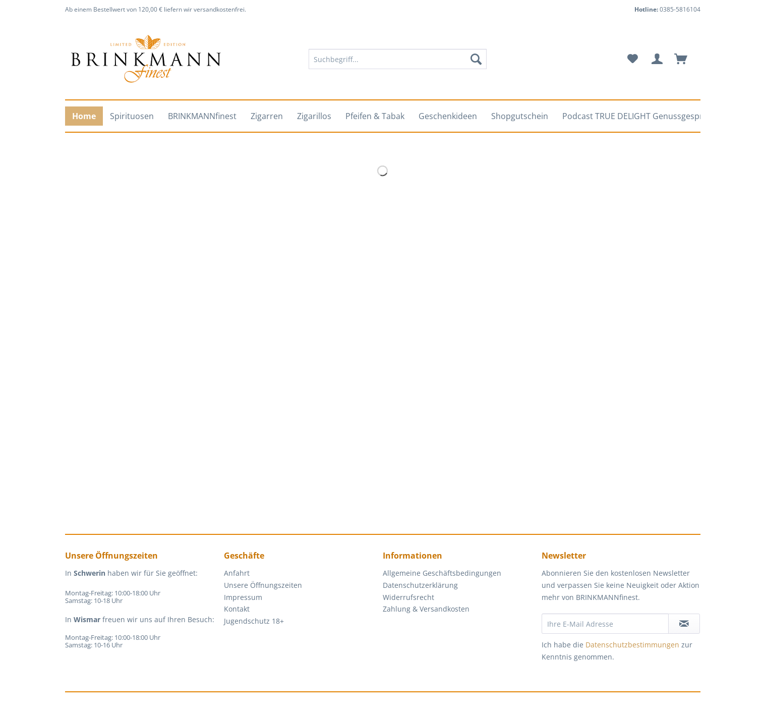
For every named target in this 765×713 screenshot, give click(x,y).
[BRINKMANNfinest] (202, 116)
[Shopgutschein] (519, 116)
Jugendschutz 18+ (254, 621)
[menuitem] (398, 64)
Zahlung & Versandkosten (426, 609)
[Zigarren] (267, 116)
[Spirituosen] (132, 116)
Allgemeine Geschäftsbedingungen (442, 573)
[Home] (84, 116)
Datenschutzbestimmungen (632, 644)
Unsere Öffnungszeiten (263, 585)
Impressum (243, 597)
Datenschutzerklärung (420, 585)
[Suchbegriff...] (398, 59)
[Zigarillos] (314, 116)
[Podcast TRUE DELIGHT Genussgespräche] (641, 116)
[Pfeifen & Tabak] (374, 116)
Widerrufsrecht (408, 597)
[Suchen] (476, 59)
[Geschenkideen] (447, 116)
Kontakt (237, 609)
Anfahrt (237, 573)
